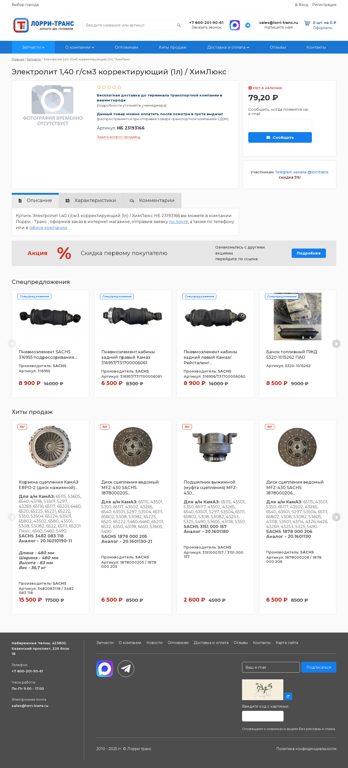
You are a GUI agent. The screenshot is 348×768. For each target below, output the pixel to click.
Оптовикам (126, 47)
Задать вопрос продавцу (118, 137)
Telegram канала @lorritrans (302, 172)
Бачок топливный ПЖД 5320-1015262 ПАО (291, 354)
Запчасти (31, 47)
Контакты (316, 47)
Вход (303, 4)
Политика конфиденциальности (306, 748)
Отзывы (278, 47)
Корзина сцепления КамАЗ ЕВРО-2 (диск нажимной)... (48, 485)
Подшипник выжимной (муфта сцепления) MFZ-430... (210, 488)
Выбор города (25, 5)
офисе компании (48, 227)
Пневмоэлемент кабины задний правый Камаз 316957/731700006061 (128, 357)
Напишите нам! (278, 27)
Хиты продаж (172, 47)
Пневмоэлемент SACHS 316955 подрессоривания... (48, 354)
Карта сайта (287, 642)
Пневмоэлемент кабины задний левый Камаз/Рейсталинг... (210, 357)
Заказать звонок (206, 27)
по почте (178, 221)
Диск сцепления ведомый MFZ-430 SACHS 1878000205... (130, 488)
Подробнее (309, 253)
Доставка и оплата (226, 47)
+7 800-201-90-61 (27, 671)
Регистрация (324, 4)
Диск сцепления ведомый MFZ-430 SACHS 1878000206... (295, 488)
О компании (77, 47)
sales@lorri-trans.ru (30, 706)
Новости (154, 642)
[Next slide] (336, 344)
